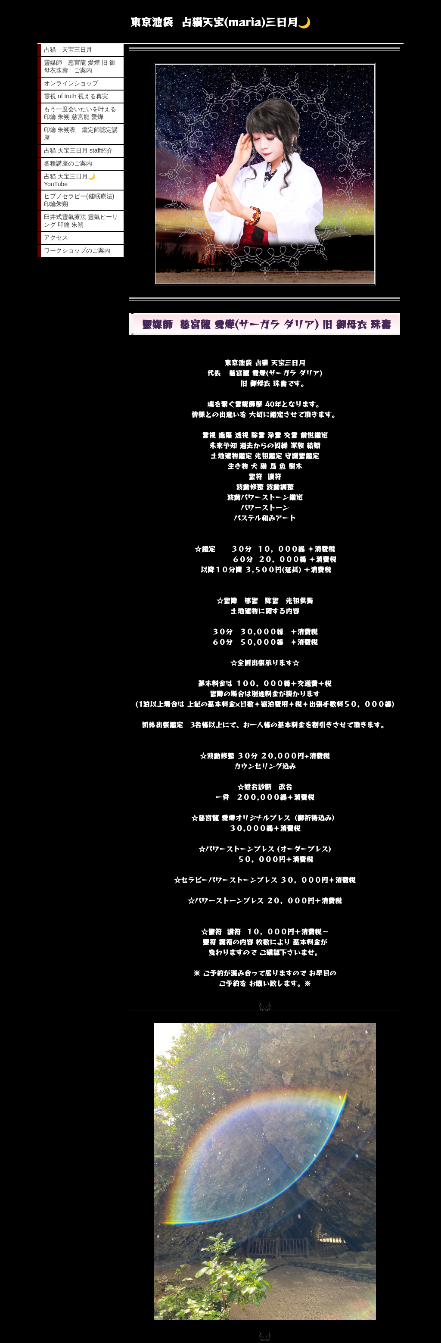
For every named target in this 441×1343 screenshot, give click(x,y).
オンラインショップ (71, 83)
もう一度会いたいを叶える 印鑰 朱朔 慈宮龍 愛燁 (81, 113)
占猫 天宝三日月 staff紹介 (78, 150)
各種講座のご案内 (68, 163)
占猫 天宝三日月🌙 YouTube (72, 180)
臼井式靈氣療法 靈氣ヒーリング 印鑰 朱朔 (81, 220)
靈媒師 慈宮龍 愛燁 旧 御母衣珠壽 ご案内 (79, 66)
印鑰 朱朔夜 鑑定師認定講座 (81, 133)
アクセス (56, 237)
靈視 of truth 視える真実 (76, 96)
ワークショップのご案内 (77, 250)
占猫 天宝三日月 (68, 49)
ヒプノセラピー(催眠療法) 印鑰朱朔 (79, 200)
